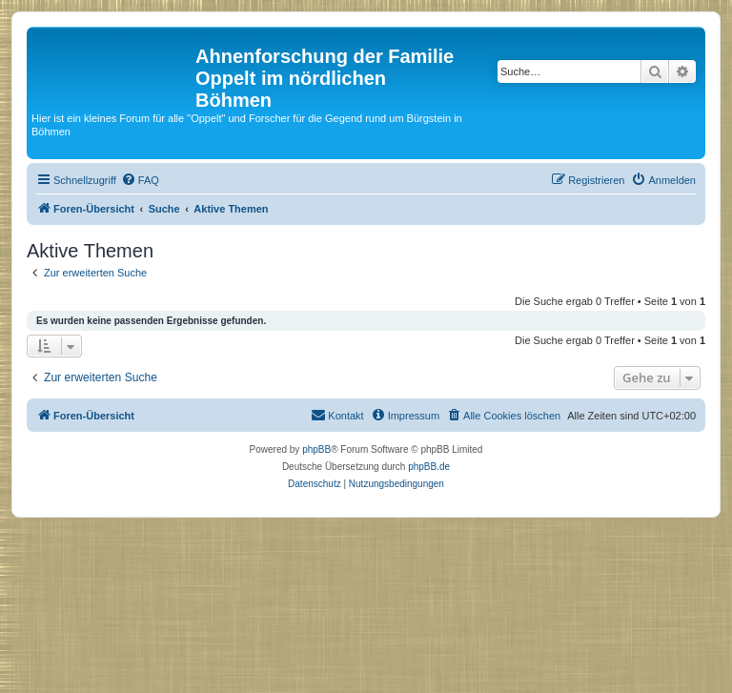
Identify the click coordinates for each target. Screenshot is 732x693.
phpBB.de (429, 466)
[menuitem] (140, 180)
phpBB (316, 449)
